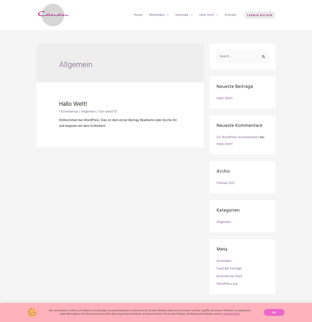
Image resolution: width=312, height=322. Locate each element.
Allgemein (88, 111)
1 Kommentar (68, 111)
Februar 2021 (225, 183)
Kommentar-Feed (229, 276)
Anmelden (223, 261)
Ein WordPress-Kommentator (237, 137)
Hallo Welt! (73, 104)
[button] (274, 313)
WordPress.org (226, 284)
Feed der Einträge (229, 268)
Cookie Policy (231, 315)
